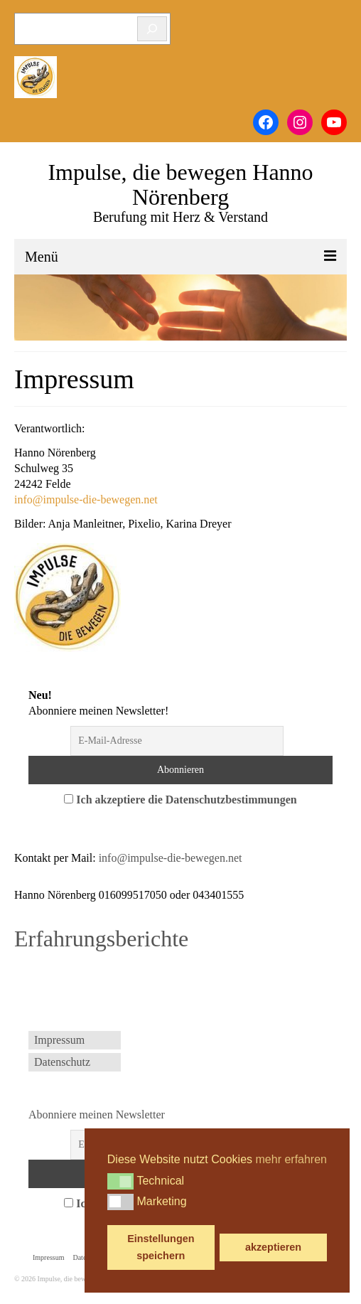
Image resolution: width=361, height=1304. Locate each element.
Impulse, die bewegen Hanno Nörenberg (180, 184)
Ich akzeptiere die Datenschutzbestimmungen (186, 799)
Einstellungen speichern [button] (160, 1247)
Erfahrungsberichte (101, 938)
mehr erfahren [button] (292, 1159)
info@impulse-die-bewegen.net (86, 499)
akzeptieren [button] (273, 1247)
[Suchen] (152, 28)
